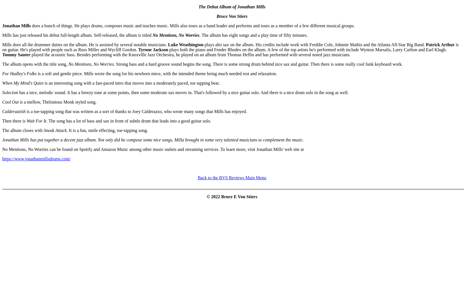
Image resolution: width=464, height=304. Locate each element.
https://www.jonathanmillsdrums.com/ (36, 158)
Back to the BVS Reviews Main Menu (232, 177)
